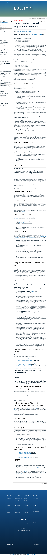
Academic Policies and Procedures (6, 36)
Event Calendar (26, 505)
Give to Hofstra (36, 541)
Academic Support (17, 505)
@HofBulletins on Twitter (4, 103)
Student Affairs (26, 512)
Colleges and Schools (18, 500)
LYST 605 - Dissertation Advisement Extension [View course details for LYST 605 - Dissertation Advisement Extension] (23, 457)
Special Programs (17, 510)
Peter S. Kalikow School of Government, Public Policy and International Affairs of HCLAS (5, 68)
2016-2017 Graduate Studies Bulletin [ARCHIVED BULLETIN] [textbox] (37, 18)
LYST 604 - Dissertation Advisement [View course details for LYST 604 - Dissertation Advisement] (22, 456)
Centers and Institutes (35, 498)
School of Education (3, 76)
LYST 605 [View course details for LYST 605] (41, 468)
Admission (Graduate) (3, 38)
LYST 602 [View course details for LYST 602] (44, 464)
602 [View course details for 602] (16, 473)
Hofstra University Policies (22, 528)
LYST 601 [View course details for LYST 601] (20, 222)
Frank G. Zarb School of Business (5, 71)
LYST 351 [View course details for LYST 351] (28, 408)
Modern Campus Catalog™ (31, 554)
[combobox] (38, 18)
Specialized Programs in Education (36, 34)
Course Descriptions (3, 27)
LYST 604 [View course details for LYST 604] (22, 464)
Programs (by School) (3, 52)
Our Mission (2, 29)
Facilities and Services (4, 93)
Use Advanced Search (4, 22)
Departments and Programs (18, 498)
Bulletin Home (2, 25)
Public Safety (25, 510)
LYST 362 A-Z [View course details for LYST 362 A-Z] (39, 299)
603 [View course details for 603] (18, 473)
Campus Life (26, 495)
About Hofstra (16, 541)
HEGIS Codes (2, 98)
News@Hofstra (36, 544)
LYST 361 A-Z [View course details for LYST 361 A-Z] (32, 291)
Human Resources (26, 507)
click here (23, 211)
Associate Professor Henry (17, 32)
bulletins (12, 554)
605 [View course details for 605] (23, 222)
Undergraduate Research (36, 511)
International (8, 505)
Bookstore (25, 498)
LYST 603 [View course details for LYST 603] (22, 465)
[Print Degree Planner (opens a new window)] (40, 21)
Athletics (28, 541)
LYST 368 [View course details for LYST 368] (23, 415)
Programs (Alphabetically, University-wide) (25, 31)
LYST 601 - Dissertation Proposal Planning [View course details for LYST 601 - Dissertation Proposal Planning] (23, 452)
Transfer (8, 500)
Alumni (23, 541)
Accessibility (9, 541)
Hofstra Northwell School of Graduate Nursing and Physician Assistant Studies (5, 86)
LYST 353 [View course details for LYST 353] (15, 409)
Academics (17, 495)
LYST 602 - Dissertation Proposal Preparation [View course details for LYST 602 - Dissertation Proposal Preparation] (23, 453)
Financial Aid (8, 512)
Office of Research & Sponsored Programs (35, 506)
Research (35, 495)
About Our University (3, 31)
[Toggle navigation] (39, 2)
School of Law (8, 507)
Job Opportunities (10, 544)
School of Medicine (9, 510)
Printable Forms (3, 101)
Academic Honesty (3, 33)
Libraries (34, 503)
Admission (9, 495)
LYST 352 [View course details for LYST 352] (35, 408)
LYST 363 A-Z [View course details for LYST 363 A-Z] (34, 311)
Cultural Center (26, 500)
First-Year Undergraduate (10, 498)
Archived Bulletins (3, 40)
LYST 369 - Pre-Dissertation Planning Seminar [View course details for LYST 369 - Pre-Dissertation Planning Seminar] (23, 364)
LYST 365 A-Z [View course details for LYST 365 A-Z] (33, 336)
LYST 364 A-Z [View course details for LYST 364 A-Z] (32, 326)
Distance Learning (3, 54)
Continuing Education (18, 507)
